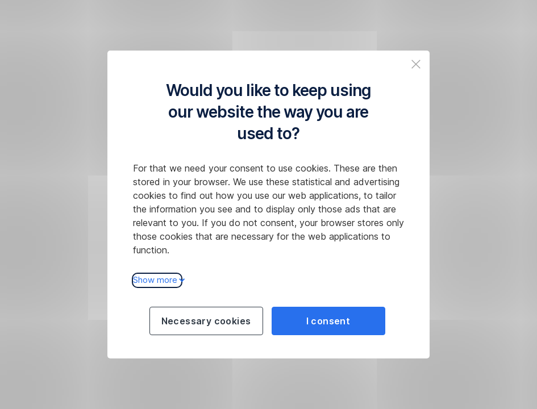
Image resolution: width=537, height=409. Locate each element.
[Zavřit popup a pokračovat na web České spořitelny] (416, 64)
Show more (157, 279)
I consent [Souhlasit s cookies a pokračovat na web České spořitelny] (328, 321)
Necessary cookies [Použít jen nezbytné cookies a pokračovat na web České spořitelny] (206, 321)
